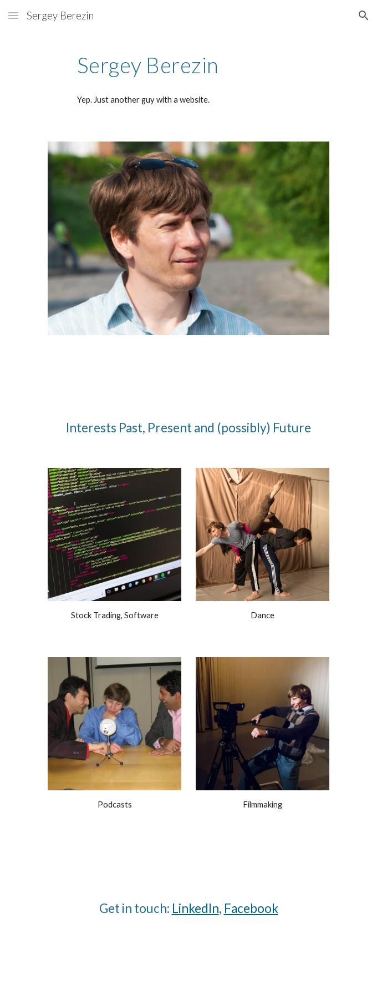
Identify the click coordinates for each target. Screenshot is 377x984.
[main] (188, 64)
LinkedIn (195, 908)
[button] (13, 15)
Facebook (251, 908)
